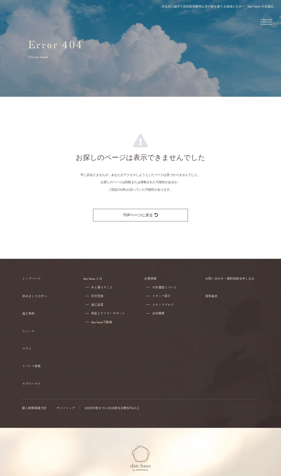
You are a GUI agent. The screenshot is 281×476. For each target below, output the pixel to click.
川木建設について (164, 287)
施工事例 (28, 313)
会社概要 (158, 313)
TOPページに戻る (140, 215)
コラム (26, 348)
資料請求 (211, 296)
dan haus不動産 (101, 322)
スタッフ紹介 (161, 296)
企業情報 (150, 278)
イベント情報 (31, 366)
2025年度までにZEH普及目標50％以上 (112, 408)
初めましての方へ (34, 296)
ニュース (28, 331)
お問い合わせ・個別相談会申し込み (229, 278)
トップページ (31, 278)
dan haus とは (92, 278)
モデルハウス (31, 383)
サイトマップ (65, 408)
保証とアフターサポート (108, 313)
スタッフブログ (163, 305)
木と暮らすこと (102, 287)
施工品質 (97, 305)
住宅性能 (97, 296)
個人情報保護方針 (34, 408)
